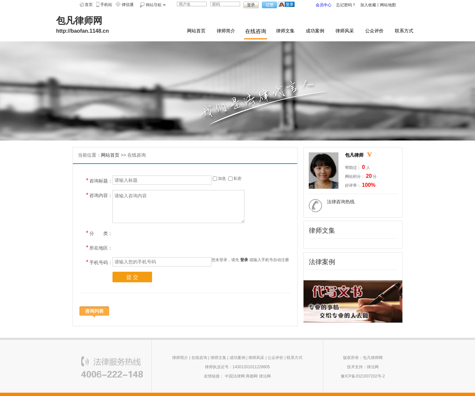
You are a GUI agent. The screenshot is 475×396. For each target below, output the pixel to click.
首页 (89, 4)
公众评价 (374, 30)
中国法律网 (235, 376)
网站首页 (196, 30)
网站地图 (388, 5)
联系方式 (404, 30)
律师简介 (226, 30)
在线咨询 (255, 31)
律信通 (128, 4)
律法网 (265, 376)
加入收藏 (368, 5)
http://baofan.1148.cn (82, 31)
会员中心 (324, 5)
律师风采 (344, 30)
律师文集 (285, 30)
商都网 (252, 376)
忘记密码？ (346, 5)
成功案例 (315, 30)
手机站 (106, 4)
